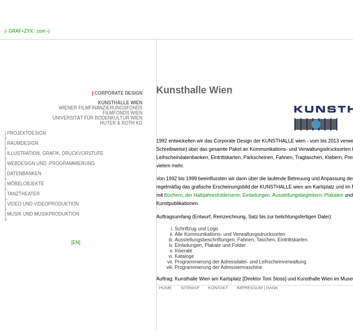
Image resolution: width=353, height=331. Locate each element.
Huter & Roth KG (121, 123)
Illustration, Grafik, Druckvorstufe (55, 153)
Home (165, 287)
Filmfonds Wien (122, 112)
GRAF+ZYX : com (27, 31)
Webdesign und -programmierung (51, 163)
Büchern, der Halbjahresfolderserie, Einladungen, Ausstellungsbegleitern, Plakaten (253, 195)
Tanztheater (23, 193)
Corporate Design (118, 93)
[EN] (75, 242)
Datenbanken (24, 173)
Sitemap (190, 287)
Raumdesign (22, 143)
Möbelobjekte (25, 183)
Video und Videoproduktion (43, 203)
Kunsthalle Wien (120, 102)
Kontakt (218, 287)
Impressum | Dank (257, 287)
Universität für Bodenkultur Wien (97, 117)
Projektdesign (26, 133)
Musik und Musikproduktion (43, 214)
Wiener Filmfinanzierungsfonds (100, 107)
